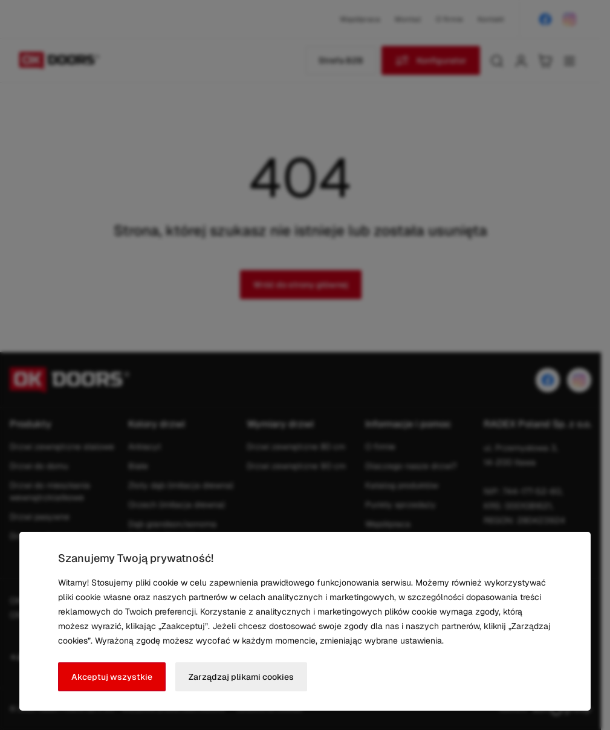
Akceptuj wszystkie (111, 676)
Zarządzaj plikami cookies (241, 676)
